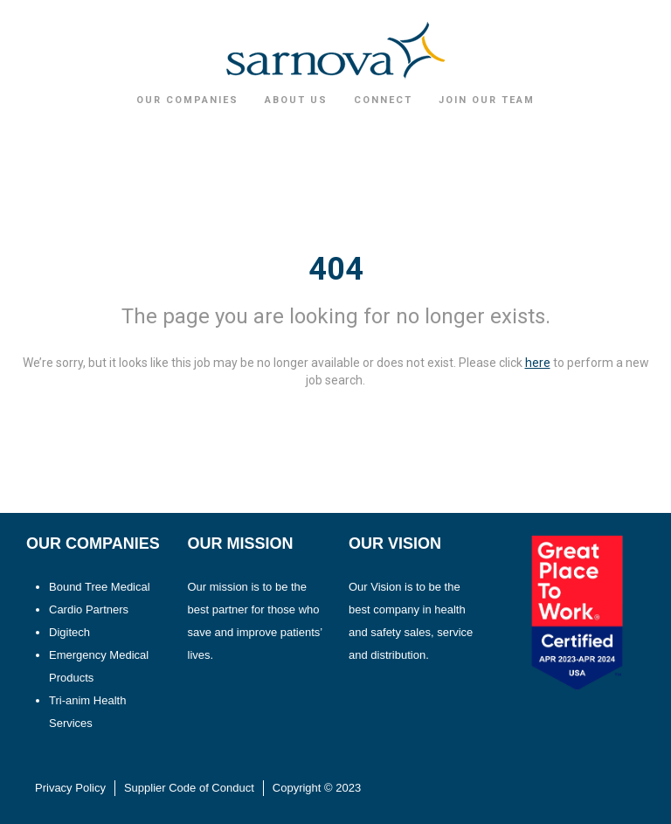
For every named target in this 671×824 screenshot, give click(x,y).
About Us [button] (296, 100)
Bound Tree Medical (99, 586)
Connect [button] (383, 100)
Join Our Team (487, 100)
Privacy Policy (70, 787)
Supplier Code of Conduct (189, 787)
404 (335, 269)
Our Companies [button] (187, 100)
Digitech (69, 632)
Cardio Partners (88, 609)
